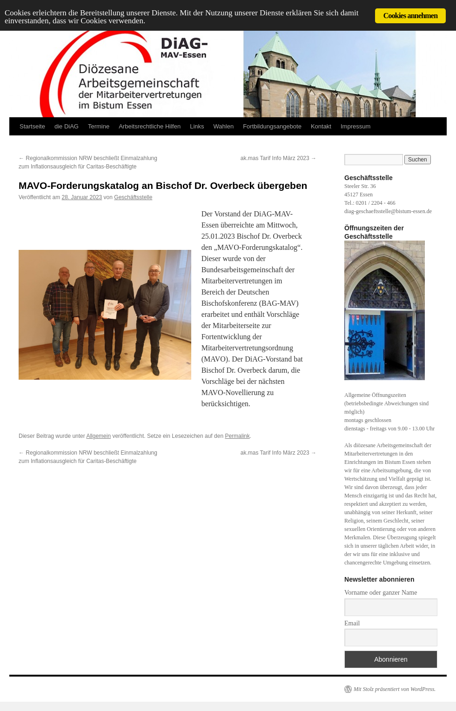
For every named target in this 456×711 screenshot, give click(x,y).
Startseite (32, 126)
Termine (98, 126)
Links (197, 126)
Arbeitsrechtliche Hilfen (150, 126)
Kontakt (321, 126)
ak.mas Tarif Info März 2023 (278, 158)
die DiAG (66, 126)
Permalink (237, 436)
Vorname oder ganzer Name (380, 592)
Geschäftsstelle (133, 197)
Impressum (355, 126)
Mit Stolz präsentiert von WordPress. (395, 689)
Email (352, 623)
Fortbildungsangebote (272, 126)
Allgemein (98, 436)
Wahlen (224, 126)
